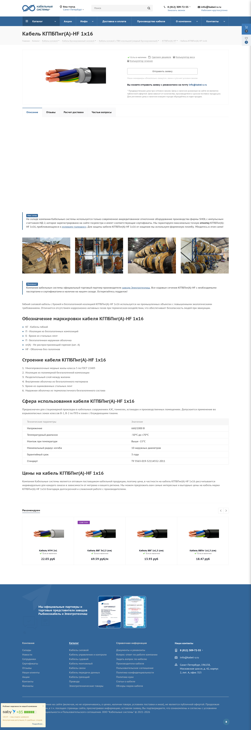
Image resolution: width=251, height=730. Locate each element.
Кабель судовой (78, 659)
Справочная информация (131, 643)
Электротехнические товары (86, 685)
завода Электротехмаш (136, 287)
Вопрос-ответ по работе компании (136, 654)
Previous (221, 511)
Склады (26, 650)
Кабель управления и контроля (88, 654)
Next (226, 511)
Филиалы (27, 685)
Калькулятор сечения (141, 61)
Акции (25, 676)
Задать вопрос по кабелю (131, 659)
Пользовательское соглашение (135, 668)
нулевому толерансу (74, 226)
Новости (27, 654)
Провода (74, 681)
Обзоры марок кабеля (129, 685)
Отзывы (27, 668)
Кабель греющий (79, 676)
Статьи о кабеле (125, 681)
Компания (28, 643)
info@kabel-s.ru (211, 6)
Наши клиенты (31, 672)
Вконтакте (226, 722)
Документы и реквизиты (130, 650)
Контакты (27, 681)
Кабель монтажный (81, 663)
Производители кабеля (130, 663)
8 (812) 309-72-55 (177, 6)
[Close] (43, 706)
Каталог (74, 643)
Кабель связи (77, 668)
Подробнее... (38, 724)
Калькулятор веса (185, 57)
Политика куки (125, 676)
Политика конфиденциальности (135, 672)
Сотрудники (29, 659)
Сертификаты (30, 663)
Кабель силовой (79, 650)
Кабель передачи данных (84, 672)
